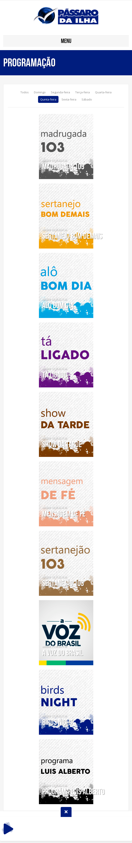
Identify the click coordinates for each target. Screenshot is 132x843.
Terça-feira (82, 92)
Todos (24, 92)
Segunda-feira (60, 92)
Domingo (40, 92)
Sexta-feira (69, 99)
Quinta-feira (48, 99)
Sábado (87, 99)
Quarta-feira (103, 92)
